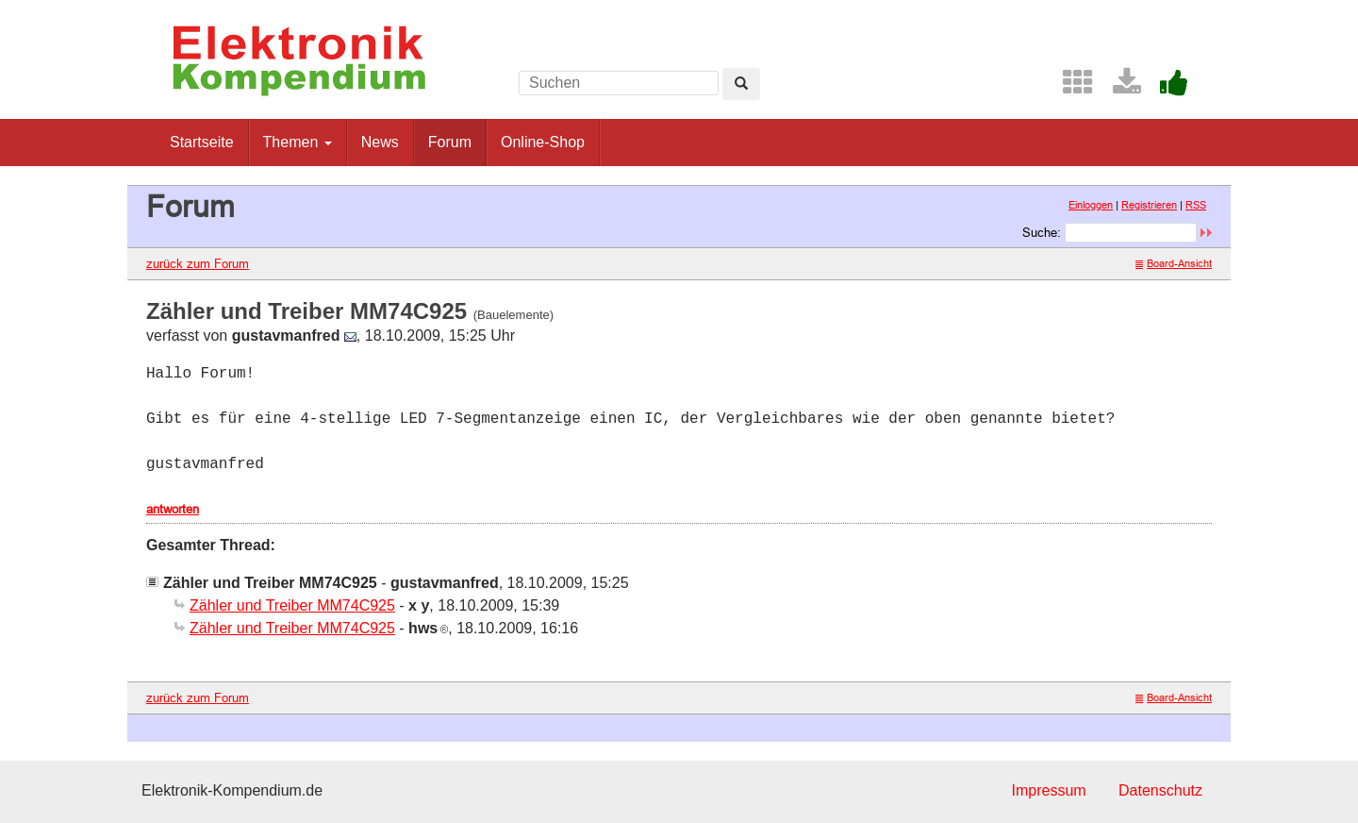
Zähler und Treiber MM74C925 (292, 605)
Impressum (1048, 790)
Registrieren (1149, 204)
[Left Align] (741, 84)
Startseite (202, 142)
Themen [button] (297, 142)
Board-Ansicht (1173, 263)
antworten (172, 508)
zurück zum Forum (197, 263)
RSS (1195, 204)
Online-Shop (543, 142)
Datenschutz (1160, 790)
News (380, 142)
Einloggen (1090, 204)
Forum (450, 142)
